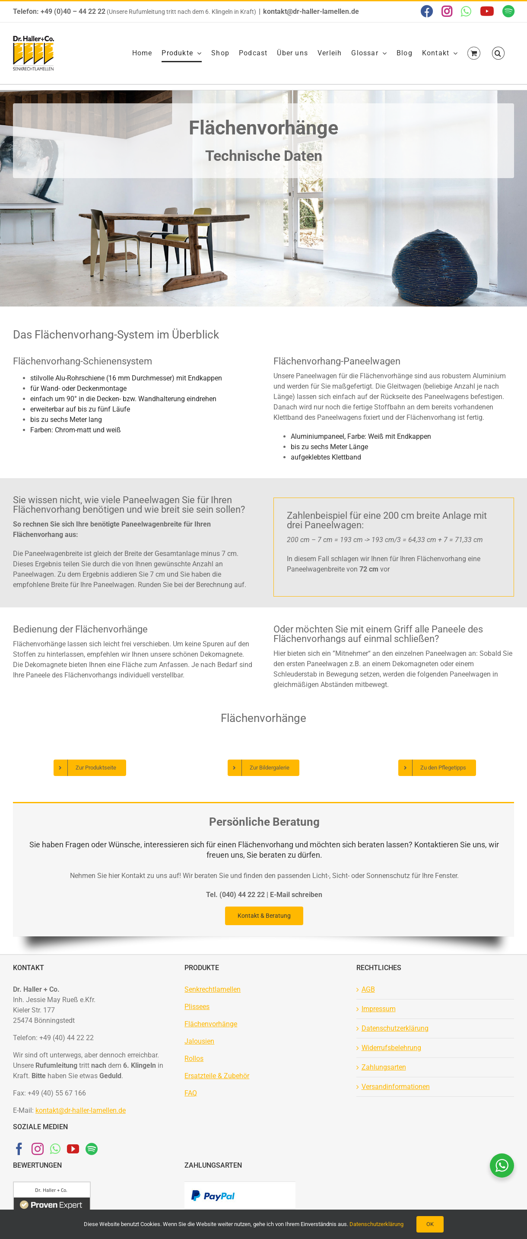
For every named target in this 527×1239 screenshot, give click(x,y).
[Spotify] (92, 1149)
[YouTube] (73, 1149)
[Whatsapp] (55, 1149)
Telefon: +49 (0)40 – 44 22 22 (59, 11)
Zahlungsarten (384, 1067)
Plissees (197, 1007)
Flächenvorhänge (210, 1024)
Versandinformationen (396, 1087)
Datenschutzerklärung (395, 1028)
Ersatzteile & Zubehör (216, 1076)
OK (430, 1224)
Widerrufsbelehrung (391, 1048)
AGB (368, 989)
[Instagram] (38, 1149)
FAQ (190, 1093)
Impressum (379, 1009)
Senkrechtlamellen (212, 989)
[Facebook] (19, 1149)
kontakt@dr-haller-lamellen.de (311, 11)
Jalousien (199, 1041)
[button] (498, 53)
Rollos (193, 1058)
